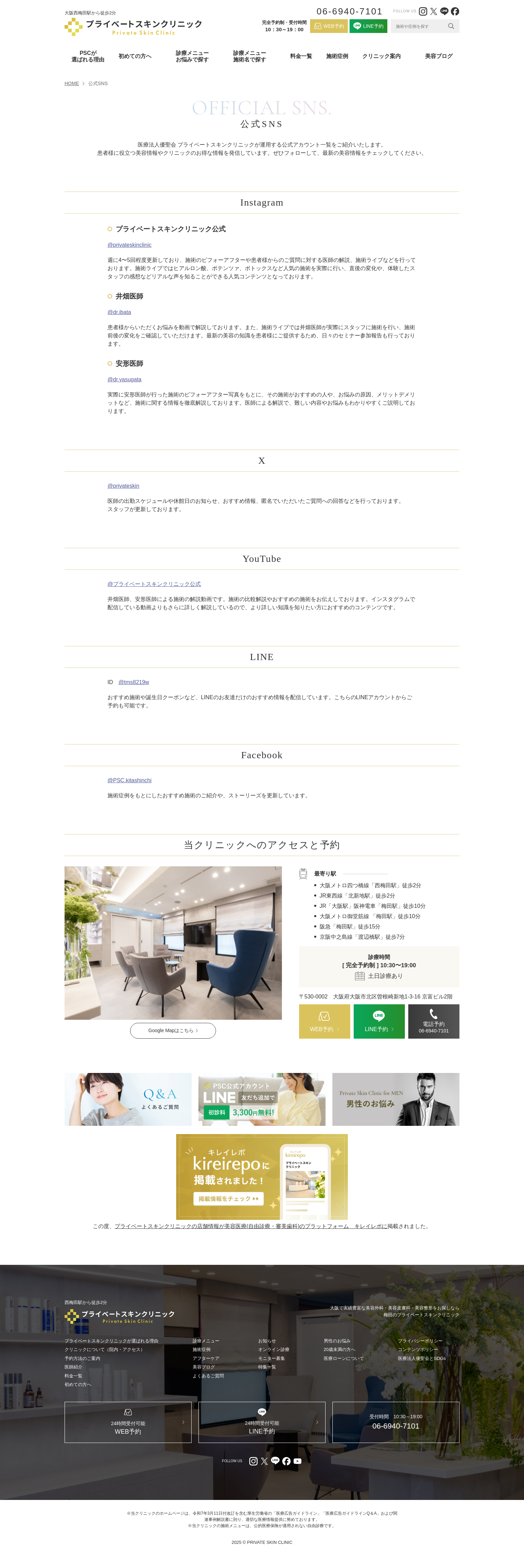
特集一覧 (267, 1367)
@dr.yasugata (124, 379)
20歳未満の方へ (339, 1349)
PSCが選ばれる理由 (87, 56)
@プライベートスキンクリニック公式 (154, 584)
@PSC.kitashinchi (129, 780)
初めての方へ (78, 1384)
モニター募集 (271, 1358)
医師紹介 (73, 1367)
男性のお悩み (337, 1340)
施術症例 (337, 56)
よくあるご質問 (208, 1375)
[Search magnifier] (451, 26)
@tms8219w (133, 682)
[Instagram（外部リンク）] (423, 11)
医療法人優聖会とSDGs (422, 1358)
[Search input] (420, 26)
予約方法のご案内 (82, 1358)
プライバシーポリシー (420, 1340)
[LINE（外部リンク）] (444, 11)
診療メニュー (206, 1340)
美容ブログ (439, 56)
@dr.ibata (119, 312)
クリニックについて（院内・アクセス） (105, 1349)
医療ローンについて (344, 1358)
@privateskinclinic (129, 245)
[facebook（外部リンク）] (455, 11)
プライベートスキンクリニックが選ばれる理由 (111, 1340)
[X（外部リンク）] (433, 11)
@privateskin (123, 486)
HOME (72, 83)
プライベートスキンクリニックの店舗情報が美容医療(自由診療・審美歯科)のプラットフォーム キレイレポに (251, 1226)
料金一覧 (301, 56)
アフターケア (206, 1358)
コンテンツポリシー (418, 1349)
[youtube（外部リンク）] (297, 1461)
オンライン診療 (273, 1349)
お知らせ (267, 1340)
